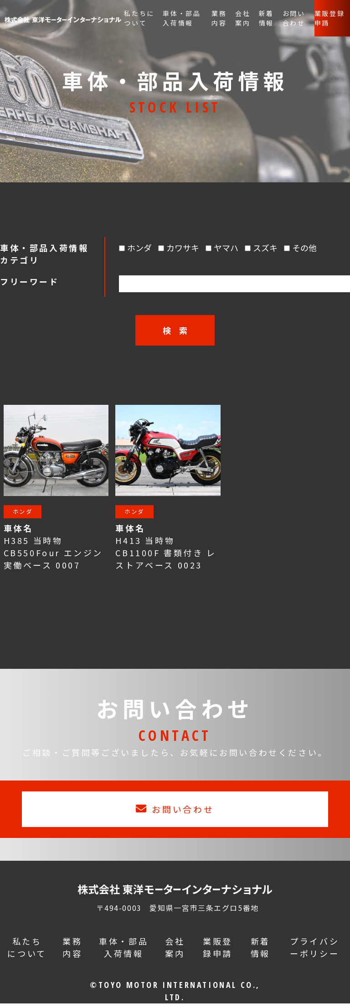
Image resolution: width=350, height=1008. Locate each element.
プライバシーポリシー (314, 952)
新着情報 (266, 18)
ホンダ (26, 512)
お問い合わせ (294, 18)
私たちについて (139, 18)
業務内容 (219, 18)
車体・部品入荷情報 (182, 18)
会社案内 (243, 18)
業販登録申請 (329, 18)
